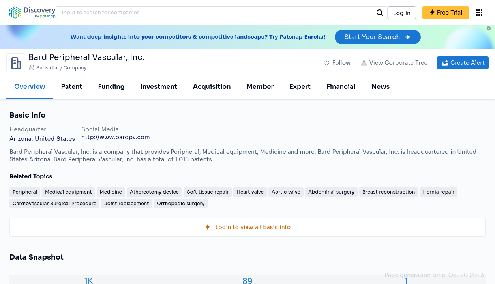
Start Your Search (377, 37)
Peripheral (25, 192)
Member (260, 86)
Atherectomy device (154, 192)
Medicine (111, 192)
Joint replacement (126, 203)
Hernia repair (438, 192)
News (380, 86)
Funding (111, 86)
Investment (159, 86)
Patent (71, 86)
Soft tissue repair (208, 192)
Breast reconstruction (388, 192)
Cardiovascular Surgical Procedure (54, 203)
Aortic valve (286, 192)
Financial (340, 86)
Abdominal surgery (331, 192)
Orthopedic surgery (180, 203)
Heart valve (250, 192)
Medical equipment (68, 192)
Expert (300, 86)
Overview (29, 86)
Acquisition (212, 86)
